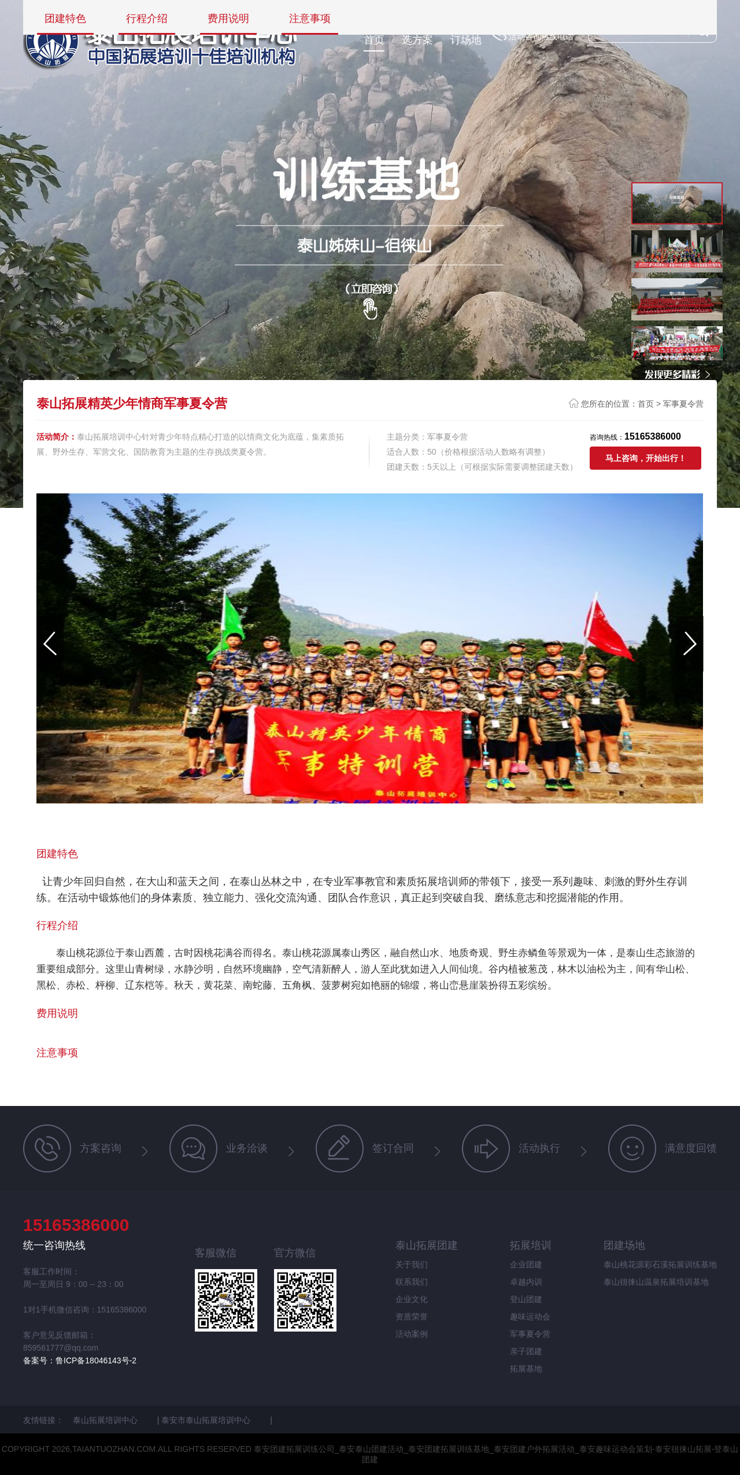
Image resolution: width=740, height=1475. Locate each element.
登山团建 (526, 1299)
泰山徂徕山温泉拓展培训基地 (656, 1281)
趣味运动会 (530, 1316)
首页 (374, 40)
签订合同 (365, 1148)
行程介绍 (147, 18)
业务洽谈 (218, 1148)
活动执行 (511, 1148)
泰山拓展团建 (426, 1245)
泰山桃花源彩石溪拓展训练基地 (660, 1264)
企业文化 (411, 1299)
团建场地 (624, 1245)
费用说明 (228, 18)
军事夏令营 (683, 403)
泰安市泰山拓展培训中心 (207, 1420)
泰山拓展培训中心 (106, 1420)
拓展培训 (531, 1245)
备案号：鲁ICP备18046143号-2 (79, 1360)
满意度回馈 (662, 1148)
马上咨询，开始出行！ (645, 458)
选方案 (417, 40)
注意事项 (310, 18)
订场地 (466, 40)
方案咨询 (72, 1148)
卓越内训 (526, 1281)
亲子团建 (526, 1351)
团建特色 (65, 18)
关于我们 (411, 1264)
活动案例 (411, 1333)
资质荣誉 (411, 1316)
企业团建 (526, 1264)
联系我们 (411, 1281)
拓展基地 (526, 1368)
